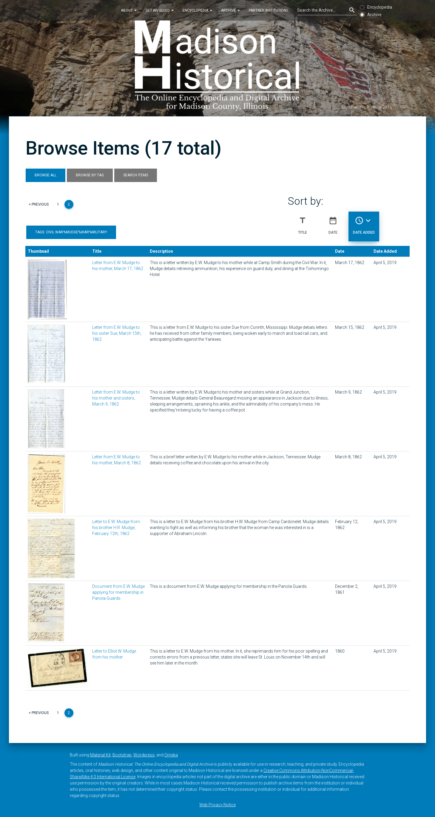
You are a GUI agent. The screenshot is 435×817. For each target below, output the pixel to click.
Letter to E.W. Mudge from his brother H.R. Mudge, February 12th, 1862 (116, 527)
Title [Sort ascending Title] (302, 223)
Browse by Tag (90, 175)
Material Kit (100, 755)
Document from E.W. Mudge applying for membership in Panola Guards (118, 592)
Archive (230, 10)
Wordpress (144, 755)
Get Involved (160, 10)
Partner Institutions (268, 10)
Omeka (171, 755)
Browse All (45, 175)
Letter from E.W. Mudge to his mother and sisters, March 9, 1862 (116, 398)
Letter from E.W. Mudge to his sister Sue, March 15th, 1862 (116, 333)
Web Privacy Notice (217, 804)
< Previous (39, 204)
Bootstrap (122, 755)
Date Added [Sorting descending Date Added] (364, 223)
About (129, 10)
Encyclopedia (197, 10)
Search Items (135, 175)
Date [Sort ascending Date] (332, 223)
